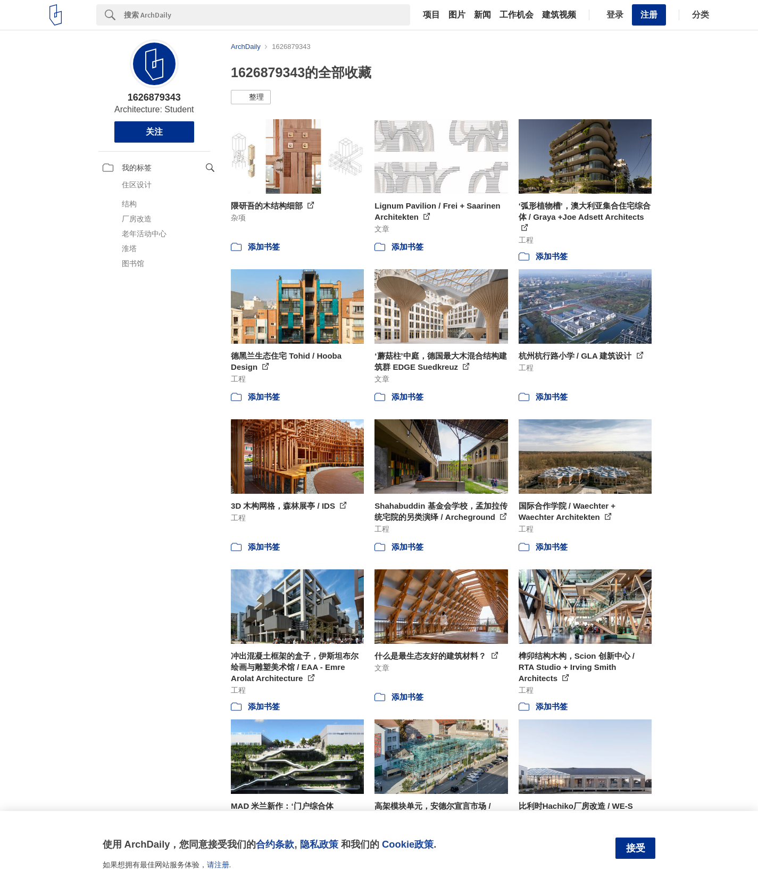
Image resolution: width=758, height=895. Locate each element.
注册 (648, 14)
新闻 (482, 15)
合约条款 (275, 844)
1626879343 (154, 97)
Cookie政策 (408, 844)
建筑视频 (559, 15)
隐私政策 (319, 844)
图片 (456, 15)
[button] (251, 97)
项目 (431, 15)
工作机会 (516, 15)
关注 (154, 131)
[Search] (267, 15)
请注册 (218, 864)
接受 (635, 848)
